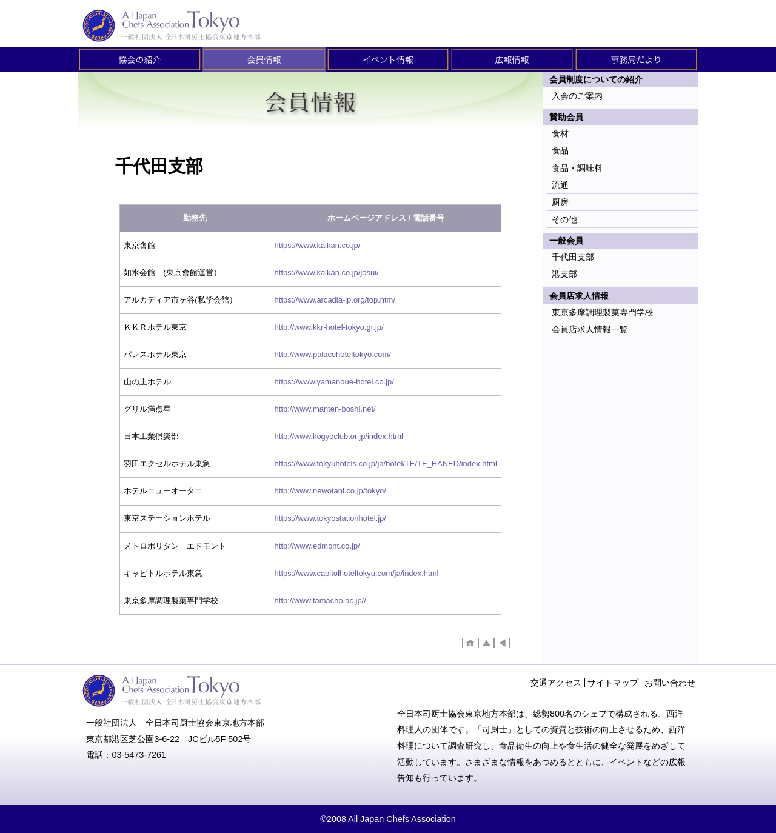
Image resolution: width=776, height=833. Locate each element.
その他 (564, 219)
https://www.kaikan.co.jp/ (318, 245)
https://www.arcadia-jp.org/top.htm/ (335, 299)
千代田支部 (573, 257)
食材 (560, 133)
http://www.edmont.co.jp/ (317, 545)
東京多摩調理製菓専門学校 (603, 312)
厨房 (560, 202)
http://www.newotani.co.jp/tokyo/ (330, 490)
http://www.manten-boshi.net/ (325, 408)
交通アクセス (555, 682)
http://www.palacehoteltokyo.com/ (333, 354)
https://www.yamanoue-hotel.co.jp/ (334, 381)
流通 (560, 185)
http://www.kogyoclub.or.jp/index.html (339, 436)
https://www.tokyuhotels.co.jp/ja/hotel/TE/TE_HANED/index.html (386, 463)
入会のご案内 (577, 96)
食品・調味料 (577, 168)
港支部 (564, 274)
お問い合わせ (669, 682)
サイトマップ (612, 682)
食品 (560, 150)
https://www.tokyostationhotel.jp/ (330, 518)
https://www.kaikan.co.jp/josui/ (327, 272)
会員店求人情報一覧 (590, 329)
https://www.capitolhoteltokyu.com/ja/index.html (357, 573)
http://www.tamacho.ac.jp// (320, 600)
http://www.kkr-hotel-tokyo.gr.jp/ (329, 327)
